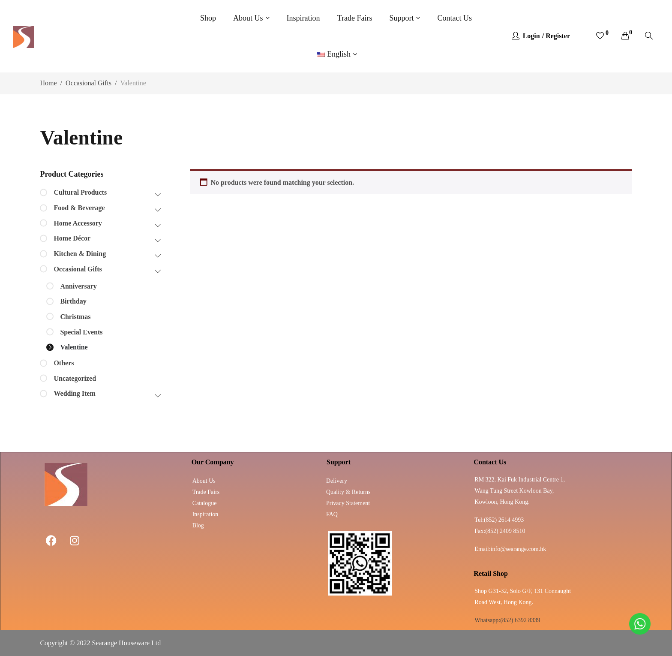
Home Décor (72, 238)
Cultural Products (80, 192)
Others (64, 363)
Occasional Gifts (88, 83)
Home (48, 83)
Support (401, 18)
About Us (248, 18)
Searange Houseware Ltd (126, 643)
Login (531, 35)
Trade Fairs (354, 18)
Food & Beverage (79, 207)
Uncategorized (75, 378)
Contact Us (454, 18)
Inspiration (303, 18)
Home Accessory (78, 223)
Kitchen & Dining (80, 253)
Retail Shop (491, 573)
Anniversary (78, 286)
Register (558, 35)
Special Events (81, 332)
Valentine (73, 347)
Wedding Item (74, 393)
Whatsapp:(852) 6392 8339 (507, 620)
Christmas (75, 316)
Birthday (73, 301)
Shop (208, 18)
